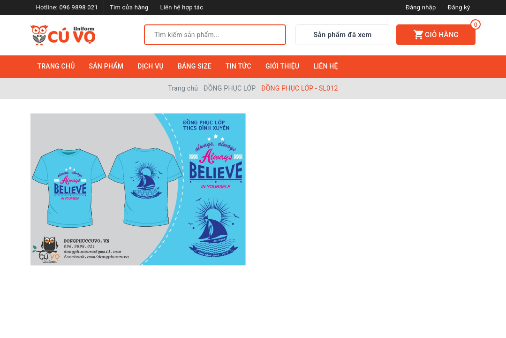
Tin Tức (238, 66)
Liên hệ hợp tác (181, 7)
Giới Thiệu (282, 66)
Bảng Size (194, 66)
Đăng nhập (421, 7)
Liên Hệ (325, 66)
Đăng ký (459, 7)
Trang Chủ (56, 66)
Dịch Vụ (150, 66)
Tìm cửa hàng (129, 7)
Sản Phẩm (106, 66)
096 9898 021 (78, 7)
